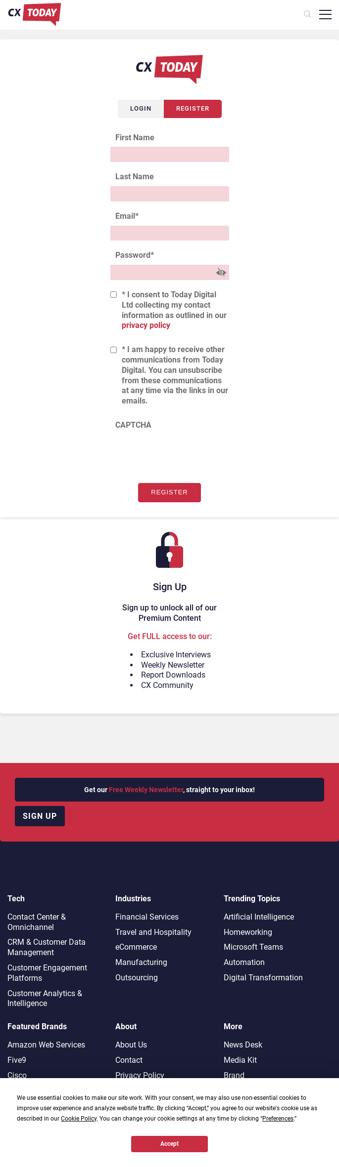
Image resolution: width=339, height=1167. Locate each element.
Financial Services (147, 917)
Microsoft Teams (253, 947)
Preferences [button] (277, 1118)
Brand (234, 1075)
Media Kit (240, 1060)
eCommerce (136, 947)
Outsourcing (136, 977)
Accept (169, 1143)
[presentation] (185, 454)
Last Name (134, 176)
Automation (244, 962)
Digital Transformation (263, 977)
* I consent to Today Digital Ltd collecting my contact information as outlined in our (174, 310)
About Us (131, 1044)
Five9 (16, 1060)
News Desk (243, 1044)
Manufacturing (141, 962)
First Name (134, 137)
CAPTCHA (133, 425)
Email (127, 216)
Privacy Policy (139, 1075)
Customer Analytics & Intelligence (44, 998)
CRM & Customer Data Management (46, 947)
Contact (129, 1060)
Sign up (40, 816)
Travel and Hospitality (153, 932)
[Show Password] (221, 272)
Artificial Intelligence (259, 917)
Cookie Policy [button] (79, 1118)
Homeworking (248, 932)
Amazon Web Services (46, 1044)
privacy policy (146, 325)
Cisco (17, 1075)
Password (134, 255)
